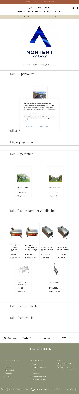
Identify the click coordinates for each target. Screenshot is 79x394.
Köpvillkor (34, 370)
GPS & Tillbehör (10, 370)
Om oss (34, 364)
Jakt (7, 364)
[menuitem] (21, 12)
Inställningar (43, 126)
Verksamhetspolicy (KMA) (39, 376)
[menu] (39, 12)
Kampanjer (9, 373)
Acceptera (29, 126)
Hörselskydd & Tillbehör (12, 361)
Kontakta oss (35, 373)
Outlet (7, 376)
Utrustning (9, 367)
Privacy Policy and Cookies (39, 367)
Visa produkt (13, 258)
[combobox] (39, 17)
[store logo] (21, 7)
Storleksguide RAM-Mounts (39, 379)
